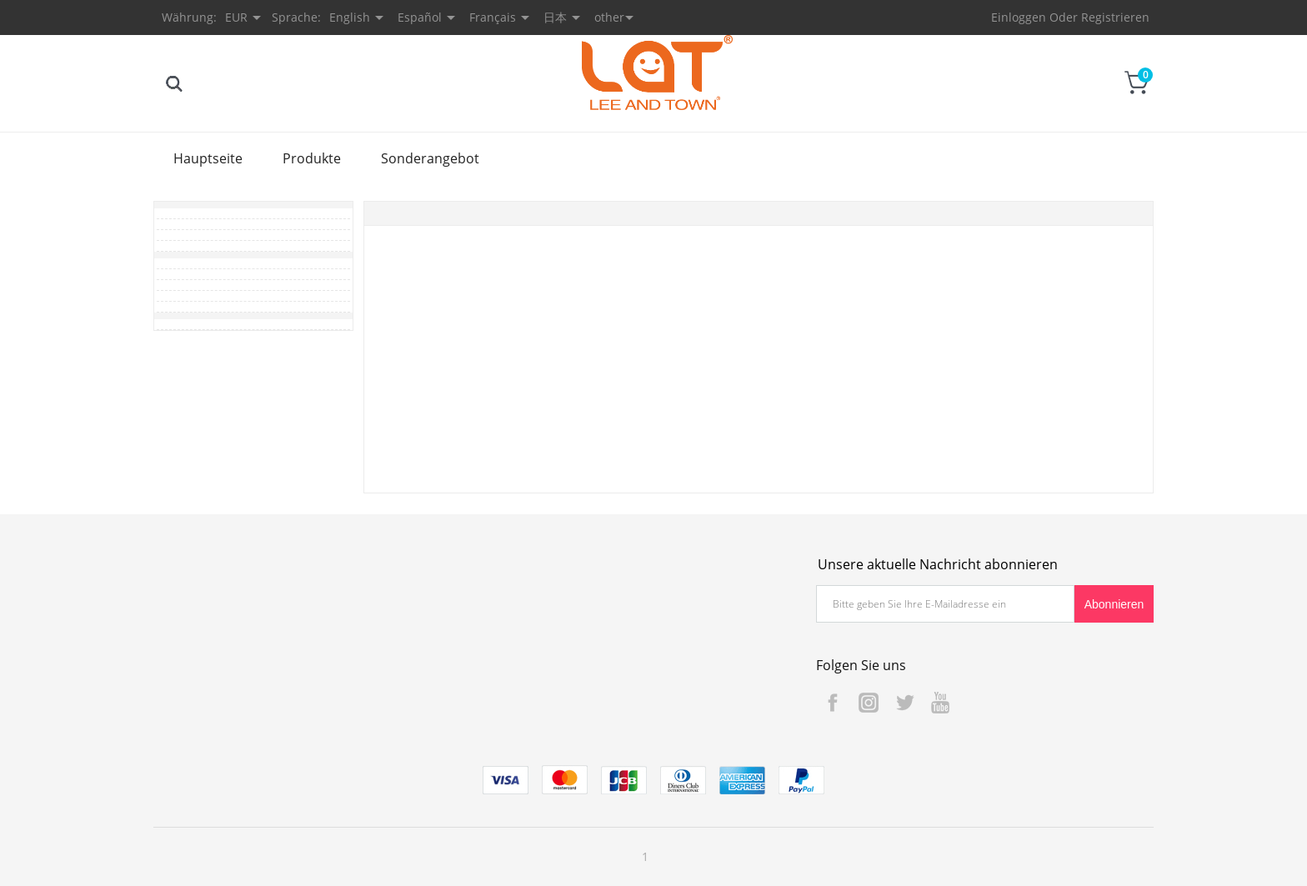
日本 (555, 17)
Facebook (832, 702)
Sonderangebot (430, 158)
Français (492, 17)
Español (420, 17)
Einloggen (1018, 17)
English (349, 17)
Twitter (904, 702)
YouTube (940, 702)
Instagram (868, 702)
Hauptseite (208, 158)
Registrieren (1115, 17)
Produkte (312, 158)
